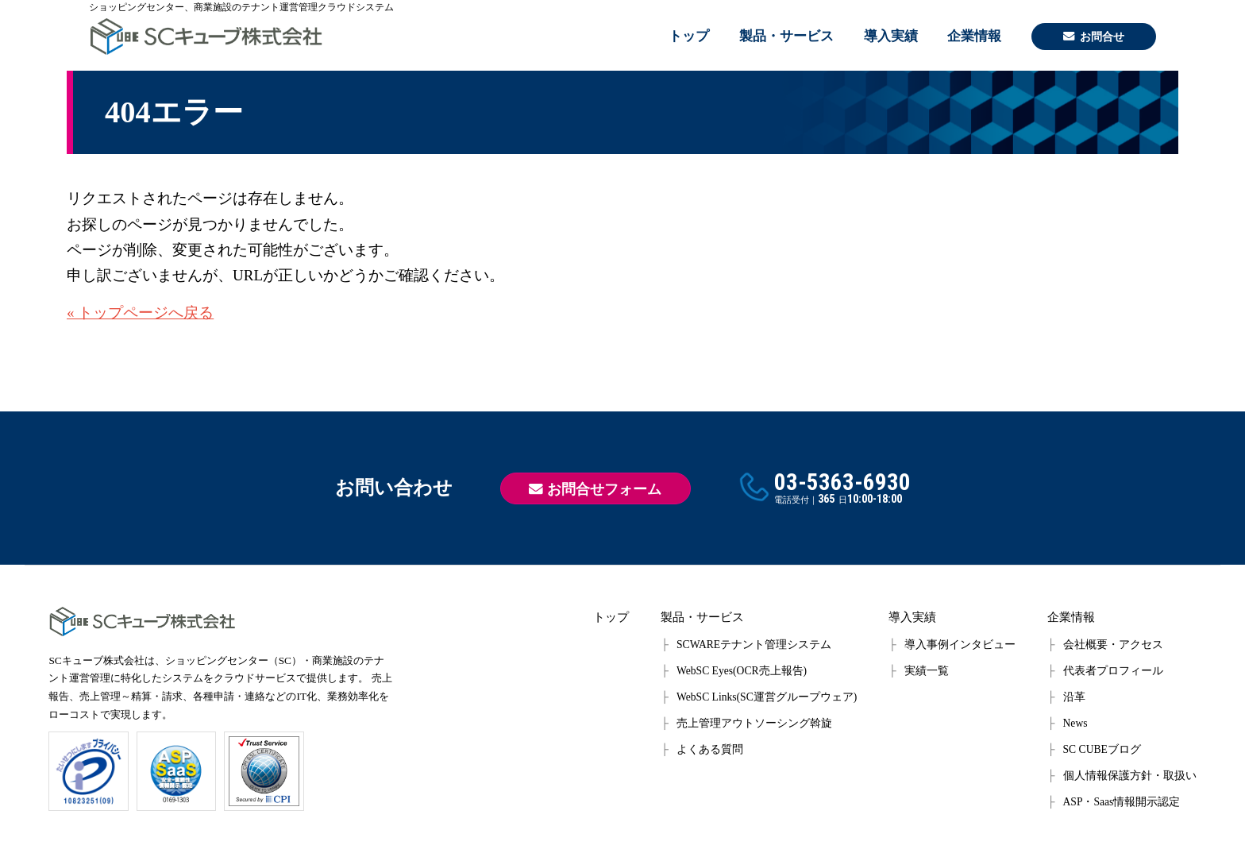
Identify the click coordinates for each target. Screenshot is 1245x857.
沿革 (1074, 697)
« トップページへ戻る (140, 312)
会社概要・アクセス (1113, 644)
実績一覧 (926, 671)
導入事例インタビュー (960, 644)
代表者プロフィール (1113, 671)
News (1075, 723)
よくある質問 (709, 749)
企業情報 (974, 36)
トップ (689, 36)
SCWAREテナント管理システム (753, 644)
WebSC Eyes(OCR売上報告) (741, 671)
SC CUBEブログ (1102, 749)
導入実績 (891, 36)
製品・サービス (786, 36)
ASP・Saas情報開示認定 (1122, 802)
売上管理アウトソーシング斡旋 (754, 723)
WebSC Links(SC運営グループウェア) (766, 697)
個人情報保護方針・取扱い (1130, 776)
